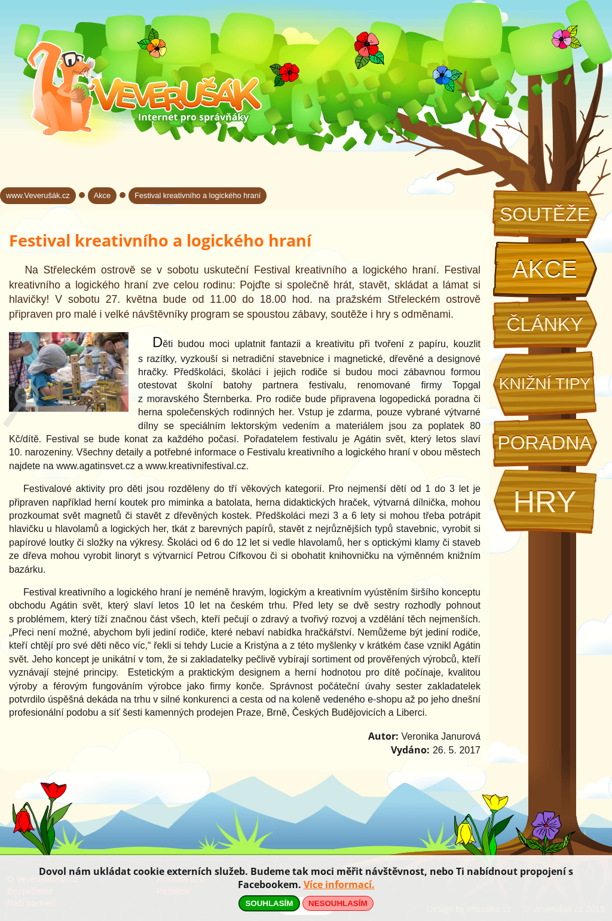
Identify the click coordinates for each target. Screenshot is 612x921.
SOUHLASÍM (269, 903)
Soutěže (545, 214)
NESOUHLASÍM (337, 903)
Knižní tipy (545, 384)
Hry (544, 502)
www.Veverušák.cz (38, 195)
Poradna (544, 443)
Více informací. (339, 884)
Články (544, 324)
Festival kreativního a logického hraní (197, 195)
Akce (544, 269)
